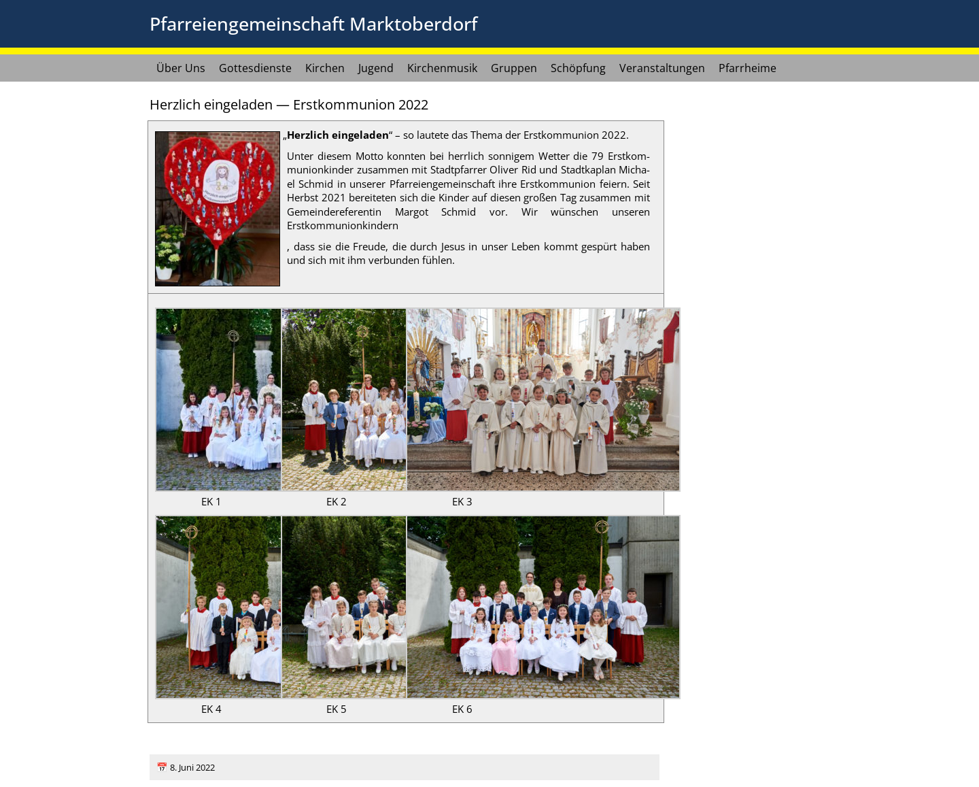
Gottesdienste (255, 68)
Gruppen (514, 68)
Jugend (376, 68)
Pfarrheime (747, 68)
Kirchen (325, 68)
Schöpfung (578, 68)
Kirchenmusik (442, 68)
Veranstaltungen (662, 68)
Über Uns (180, 68)
